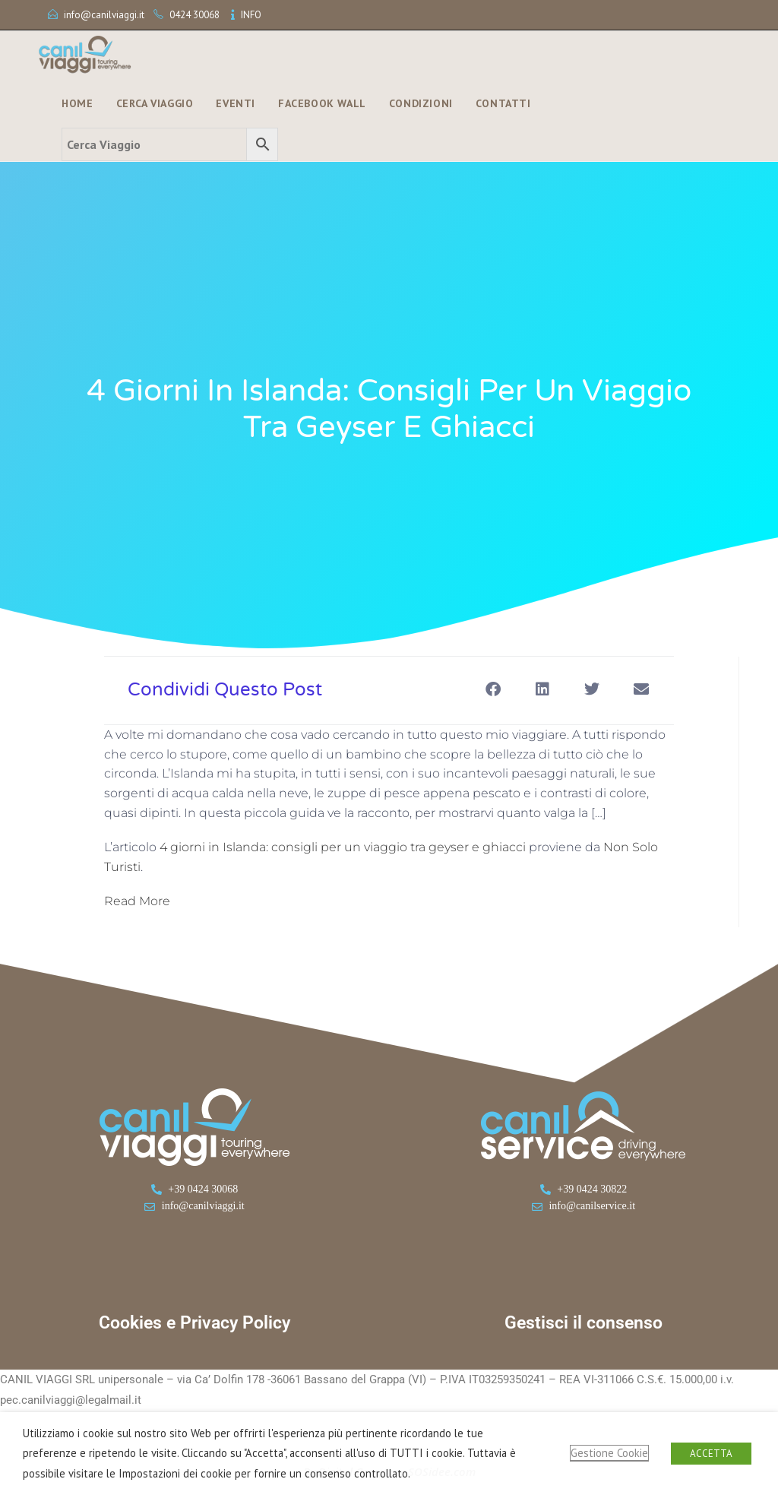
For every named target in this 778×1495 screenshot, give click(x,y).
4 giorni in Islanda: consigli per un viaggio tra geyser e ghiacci (343, 847)
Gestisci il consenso (583, 1323)
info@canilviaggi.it (104, 14)
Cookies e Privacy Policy (194, 1323)
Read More (137, 901)
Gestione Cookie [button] (609, 1453)
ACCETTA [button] (711, 1453)
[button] (493, 689)
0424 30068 (194, 14)
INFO (251, 14)
